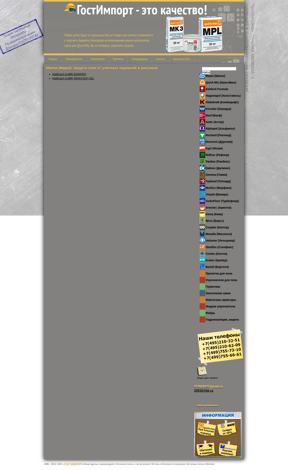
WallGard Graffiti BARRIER (69, 74)
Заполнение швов (218, 293)
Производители (73, 58)
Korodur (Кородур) (218, 108)
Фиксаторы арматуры (221, 299)
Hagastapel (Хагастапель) (223, 95)
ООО (70, 464)
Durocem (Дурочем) (219, 141)
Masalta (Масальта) (219, 233)
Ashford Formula (217, 89)
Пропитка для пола (219, 273)
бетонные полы (124, 464)
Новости (160, 58)
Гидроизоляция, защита (222, 319)
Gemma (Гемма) (216, 174)
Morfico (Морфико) (218, 187)
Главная (52, 58)
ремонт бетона (151, 464)
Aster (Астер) (215, 122)
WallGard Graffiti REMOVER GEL (73, 78)
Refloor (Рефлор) (217, 154)
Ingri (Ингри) (214, 148)
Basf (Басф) (214, 115)
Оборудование (139, 58)
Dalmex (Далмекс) (218, 168)
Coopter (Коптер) (217, 227)
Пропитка (118, 58)
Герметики (213, 286)
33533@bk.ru (203, 390)
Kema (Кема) (214, 214)
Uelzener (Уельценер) (220, 240)
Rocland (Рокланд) (218, 135)
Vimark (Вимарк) (217, 194)
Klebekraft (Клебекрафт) (222, 102)
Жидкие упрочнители (220, 306)
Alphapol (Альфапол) (220, 128)
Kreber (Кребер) (216, 260)
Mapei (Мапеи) (215, 75)
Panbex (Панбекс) (218, 161)
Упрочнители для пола (221, 280)
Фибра (210, 313)
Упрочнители (98, 58)
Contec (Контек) (216, 253)
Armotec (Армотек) (218, 207)
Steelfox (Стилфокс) (219, 247)
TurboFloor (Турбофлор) (222, 201)
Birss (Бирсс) (215, 220)
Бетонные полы (181, 58)
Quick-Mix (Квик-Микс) (221, 82)
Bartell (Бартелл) (217, 266)
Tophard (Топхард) (218, 181)
